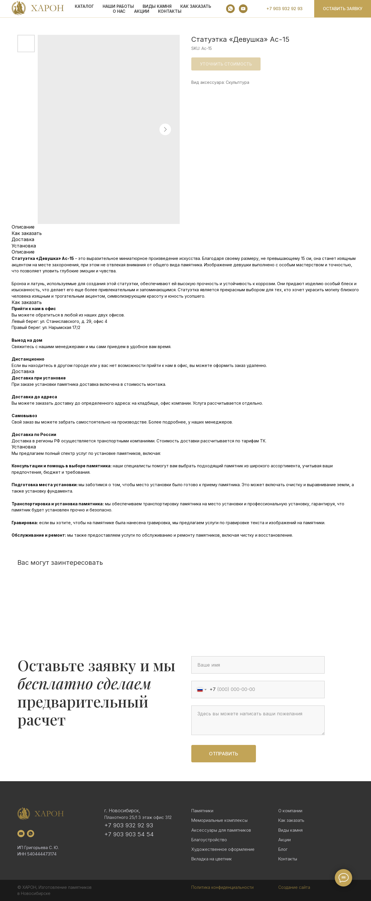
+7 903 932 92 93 (128, 825)
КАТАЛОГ (84, 6)
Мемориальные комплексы (219, 820)
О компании (290, 810)
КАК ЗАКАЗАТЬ (195, 6)
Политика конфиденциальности (222, 887)
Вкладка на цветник (211, 859)
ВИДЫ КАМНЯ (157, 6)
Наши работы (118, 6)
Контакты (169, 11)
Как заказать (291, 820)
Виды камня (290, 830)
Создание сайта (294, 887)
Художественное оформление (222, 849)
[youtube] (243, 8)
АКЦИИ (141, 11)
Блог (283, 849)
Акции (284, 839)
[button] (342, 8)
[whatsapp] (230, 8)
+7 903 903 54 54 (129, 834)
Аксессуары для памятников (221, 830)
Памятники (202, 810)
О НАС (119, 11)
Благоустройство (209, 839)
